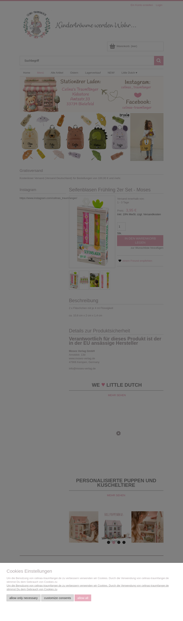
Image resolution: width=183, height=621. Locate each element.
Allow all (82, 598)
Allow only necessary (23, 598)
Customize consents (57, 598)
